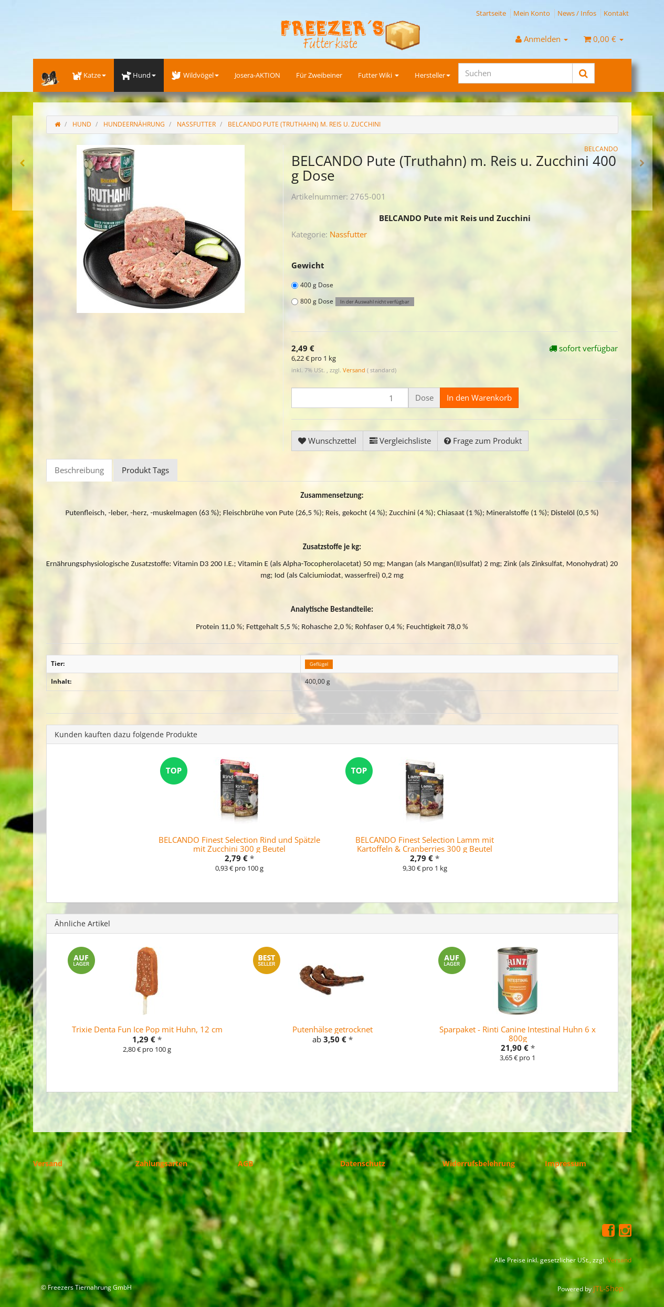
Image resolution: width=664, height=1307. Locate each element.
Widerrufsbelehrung (478, 1163)
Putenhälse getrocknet (332, 1029)
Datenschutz (362, 1163)
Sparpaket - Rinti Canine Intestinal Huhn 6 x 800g (517, 1033)
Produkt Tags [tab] (145, 470)
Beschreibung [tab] (79, 470)
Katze (89, 75)
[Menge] (349, 398)
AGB (245, 1163)
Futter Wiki (378, 75)
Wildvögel (195, 75)
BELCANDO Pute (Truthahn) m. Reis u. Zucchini (304, 124)
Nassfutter (348, 234)
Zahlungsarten (161, 1163)
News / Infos (576, 13)
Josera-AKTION (257, 75)
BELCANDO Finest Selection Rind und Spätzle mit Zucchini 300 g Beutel (239, 844)
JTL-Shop (608, 1288)
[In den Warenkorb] (479, 398)
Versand (355, 370)
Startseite (491, 13)
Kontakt (616, 13)
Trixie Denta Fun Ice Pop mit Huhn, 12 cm (147, 1029)
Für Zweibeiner (319, 75)
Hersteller (432, 75)
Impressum (565, 1163)
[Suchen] (515, 73)
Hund (139, 75)
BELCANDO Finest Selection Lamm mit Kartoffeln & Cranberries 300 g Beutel (424, 844)
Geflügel (319, 664)
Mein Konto (531, 13)
